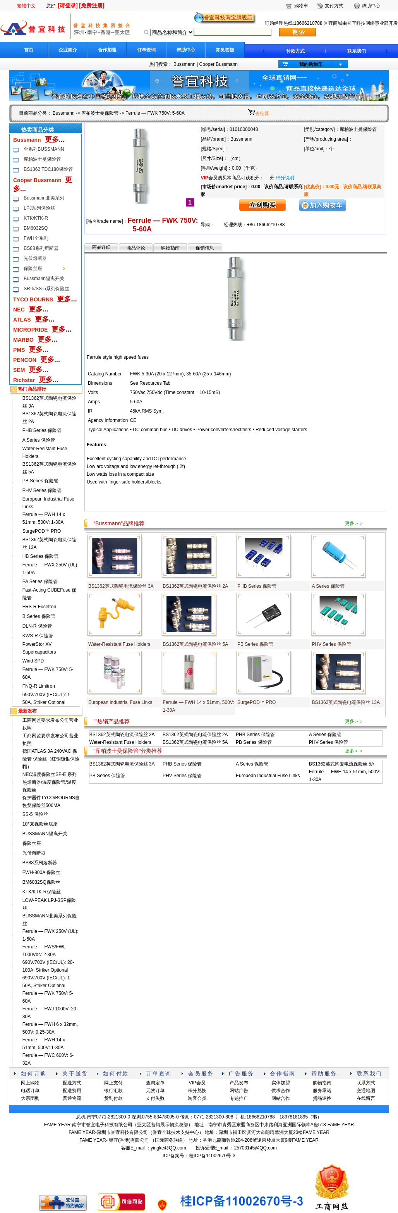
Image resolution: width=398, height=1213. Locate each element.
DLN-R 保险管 (37, 626)
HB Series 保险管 (40, 556)
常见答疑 (225, 50)
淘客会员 (197, 1098)
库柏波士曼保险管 (99, 113)
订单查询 (146, 50)
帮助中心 (186, 50)
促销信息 (205, 248)
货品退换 (322, 1098)
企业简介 (67, 50)
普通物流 (72, 1098)
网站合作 (280, 1098)
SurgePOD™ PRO (41, 531)
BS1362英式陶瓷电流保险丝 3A (121, 586)
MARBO (23, 340)
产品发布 (239, 1083)
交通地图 (366, 1090)
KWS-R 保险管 (37, 635)
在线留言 (366, 1098)
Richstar (24, 380)
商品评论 (136, 248)
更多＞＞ (354, 523)
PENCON (24, 360)
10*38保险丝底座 (40, 824)
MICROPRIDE (30, 330)
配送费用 (72, 1090)
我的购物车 (311, 64)
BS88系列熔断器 (41, 248)
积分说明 (285, 178)
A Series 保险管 (38, 440)
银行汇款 (113, 1090)
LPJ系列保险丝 (39, 208)
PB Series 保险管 (40, 480)
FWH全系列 (36, 238)
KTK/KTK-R (36, 218)
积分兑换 (197, 1090)
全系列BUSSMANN (44, 149)
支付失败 (155, 1098)
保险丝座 (33, 268)
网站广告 (239, 1090)
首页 (28, 50)
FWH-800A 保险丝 (41, 872)
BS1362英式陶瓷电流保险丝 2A (195, 586)
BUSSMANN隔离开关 (44, 833)
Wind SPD (33, 661)
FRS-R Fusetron (39, 606)
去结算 (262, 113)
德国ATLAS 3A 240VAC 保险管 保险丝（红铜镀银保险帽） (50, 758)
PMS (19, 350)
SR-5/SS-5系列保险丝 (46, 288)
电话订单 (30, 1090)
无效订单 (155, 1090)
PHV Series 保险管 (42, 490)
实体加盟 (280, 1083)
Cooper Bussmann (218, 64)
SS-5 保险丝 (35, 814)
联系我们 (356, 51)
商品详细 (101, 247)
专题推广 (239, 1098)
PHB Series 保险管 (42, 430)
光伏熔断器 (35, 258)
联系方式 (366, 1083)
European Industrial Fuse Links (120, 702)
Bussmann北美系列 (44, 198)
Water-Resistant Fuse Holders (119, 644)
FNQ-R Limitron (38, 686)
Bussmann (184, 64)
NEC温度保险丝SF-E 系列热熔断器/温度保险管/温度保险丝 (49, 782)
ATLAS (22, 320)
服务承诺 (322, 1090)
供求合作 (280, 1090)
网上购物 (30, 1083)
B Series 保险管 (38, 616)
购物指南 (170, 248)
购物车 (301, 6)
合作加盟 (107, 50)
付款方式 (295, 51)
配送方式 (72, 1083)
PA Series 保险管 (40, 581)
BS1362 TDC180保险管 (48, 169)
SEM (19, 370)
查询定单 (155, 1083)
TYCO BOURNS (33, 299)
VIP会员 (197, 1083)
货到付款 (113, 1098)
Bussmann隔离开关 (44, 278)
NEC (19, 309)
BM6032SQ (36, 228)
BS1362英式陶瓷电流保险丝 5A (195, 644)
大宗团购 (30, 1098)
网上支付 (113, 1083)
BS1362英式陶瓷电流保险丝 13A (346, 702)
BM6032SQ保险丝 (41, 882)
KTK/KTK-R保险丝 (41, 892)
